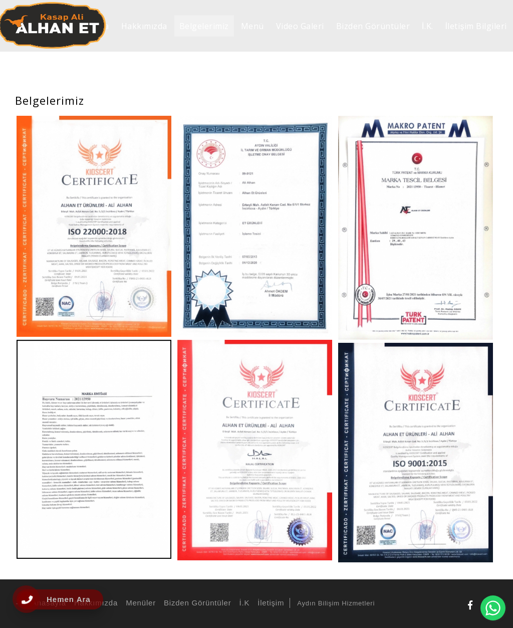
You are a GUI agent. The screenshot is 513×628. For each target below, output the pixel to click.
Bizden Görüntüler (196, 602)
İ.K (242, 602)
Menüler (139, 602)
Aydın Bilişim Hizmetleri (336, 603)
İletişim (269, 602)
